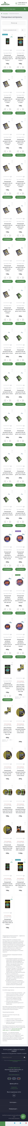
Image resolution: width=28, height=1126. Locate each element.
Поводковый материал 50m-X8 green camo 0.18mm (20, 392)
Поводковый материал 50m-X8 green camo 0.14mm (20, 351)
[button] (22, 2)
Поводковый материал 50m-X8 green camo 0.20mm (7, 432)
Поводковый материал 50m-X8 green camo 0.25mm (7, 472)
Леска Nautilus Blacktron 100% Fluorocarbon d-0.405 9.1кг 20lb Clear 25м (7, 731)
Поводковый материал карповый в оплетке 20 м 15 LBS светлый (7, 555)
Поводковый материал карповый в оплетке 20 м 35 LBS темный (20, 643)
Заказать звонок (21, 4)
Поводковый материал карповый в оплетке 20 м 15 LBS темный (20, 555)
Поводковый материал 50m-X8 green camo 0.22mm (20, 432)
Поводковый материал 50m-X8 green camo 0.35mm (20, 513)
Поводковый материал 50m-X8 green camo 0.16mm (7, 392)
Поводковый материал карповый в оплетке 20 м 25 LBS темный (20, 599)
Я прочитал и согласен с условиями (14, 1061)
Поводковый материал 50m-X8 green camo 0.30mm (7, 513)
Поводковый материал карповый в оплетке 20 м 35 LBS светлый (7, 643)
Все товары (5, 13)
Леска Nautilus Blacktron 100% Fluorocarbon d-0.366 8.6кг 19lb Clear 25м (20, 688)
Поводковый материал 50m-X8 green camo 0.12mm (7, 351)
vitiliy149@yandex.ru (14, 1074)
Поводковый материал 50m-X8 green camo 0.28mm (20, 472)
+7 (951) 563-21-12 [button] (14, 1068)
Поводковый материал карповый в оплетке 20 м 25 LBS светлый (7, 599)
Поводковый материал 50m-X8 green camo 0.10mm (20, 309)
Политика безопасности (15, 1060)
